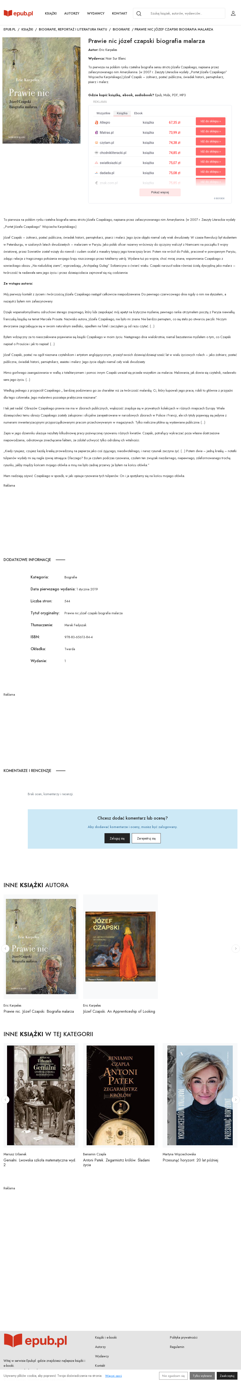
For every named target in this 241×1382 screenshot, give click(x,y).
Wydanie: (39, 661)
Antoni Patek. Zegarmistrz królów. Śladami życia (116, 1162)
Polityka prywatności (183, 1337)
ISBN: (35, 637)
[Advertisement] (120, 521)
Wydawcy (95, 13)
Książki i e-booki (106, 1337)
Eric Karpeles (108, 49)
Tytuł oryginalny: (45, 613)
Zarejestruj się (153, 838)
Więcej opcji (113, 1376)
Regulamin (177, 1346)
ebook (138, 113)
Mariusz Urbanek (15, 1154)
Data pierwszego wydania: (53, 589)
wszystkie (103, 113)
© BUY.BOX (219, 198)
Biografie (121, 29)
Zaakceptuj (227, 1376)
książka (122, 113)
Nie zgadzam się (173, 1376)
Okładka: (38, 649)
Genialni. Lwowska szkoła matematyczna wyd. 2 (40, 1162)
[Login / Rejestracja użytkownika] (233, 13)
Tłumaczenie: (42, 625)
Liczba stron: (41, 601)
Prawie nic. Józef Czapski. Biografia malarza (39, 1011)
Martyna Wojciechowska (179, 1154)
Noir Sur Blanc (116, 58)
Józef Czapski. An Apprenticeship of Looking (119, 1011)
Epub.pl (10, 29)
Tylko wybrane (202, 1376)
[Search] (139, 13)
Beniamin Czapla (94, 1154)
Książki (51, 13)
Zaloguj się (110, 838)
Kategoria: (40, 577)
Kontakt (119, 13)
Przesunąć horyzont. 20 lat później (190, 1160)
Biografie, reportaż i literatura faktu (73, 29)
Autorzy (71, 13)
